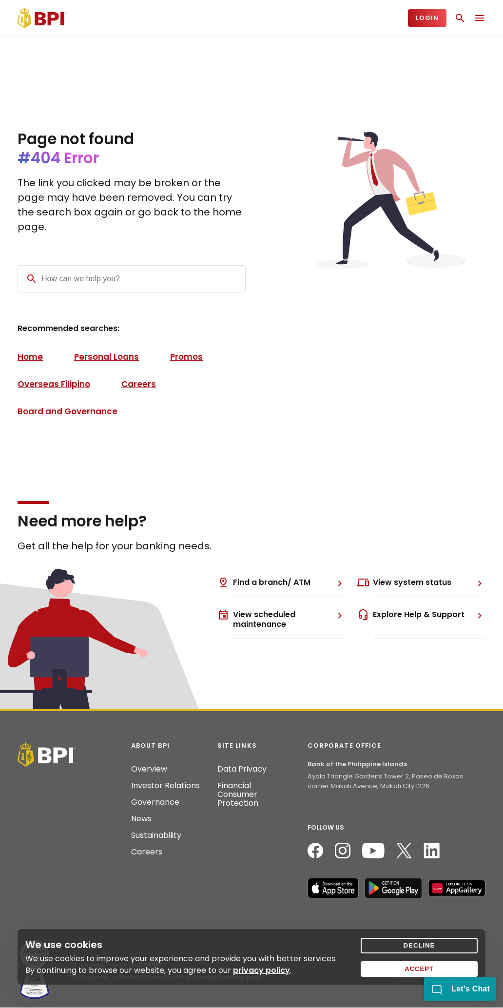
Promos (186, 357)
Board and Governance (67, 411)
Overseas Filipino (54, 384)
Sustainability (156, 835)
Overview (149, 769)
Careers (138, 384)
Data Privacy (242, 769)
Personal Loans (106, 357)
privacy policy (261, 970)
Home (30, 357)
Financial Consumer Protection (237, 794)
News (141, 818)
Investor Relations (165, 785)
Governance (155, 802)
